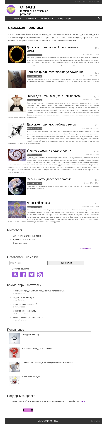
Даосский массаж (39, 202)
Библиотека (46, 18)
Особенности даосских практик (49, 179)
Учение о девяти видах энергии (49, 150)
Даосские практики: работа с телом (51, 124)
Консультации (64, 18)
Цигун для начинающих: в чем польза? (54, 96)
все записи (85, 248)
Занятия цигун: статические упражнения (55, 72)
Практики (29, 18)
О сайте (77, 1)
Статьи (15, 18)
